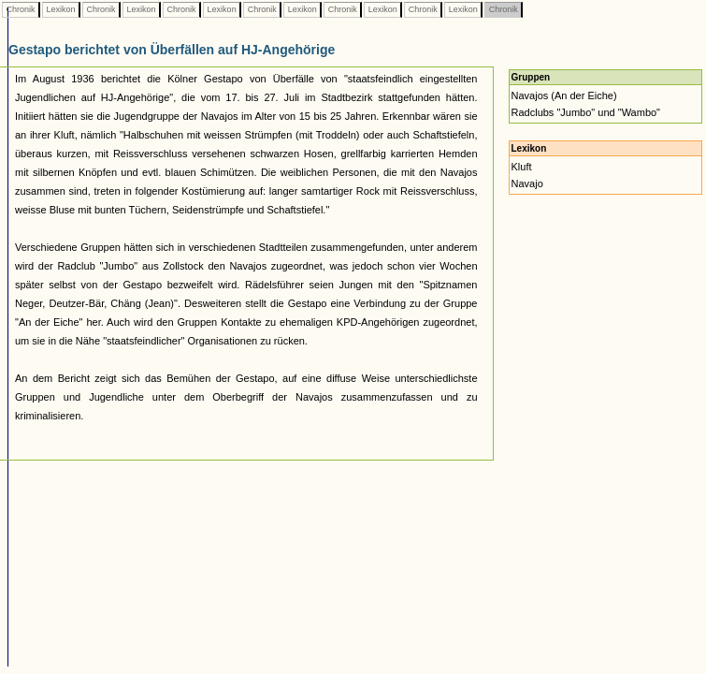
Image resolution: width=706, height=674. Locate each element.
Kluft (521, 166)
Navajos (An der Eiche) (564, 95)
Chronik (20, 9)
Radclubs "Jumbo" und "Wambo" (586, 112)
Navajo (527, 183)
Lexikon (61, 9)
